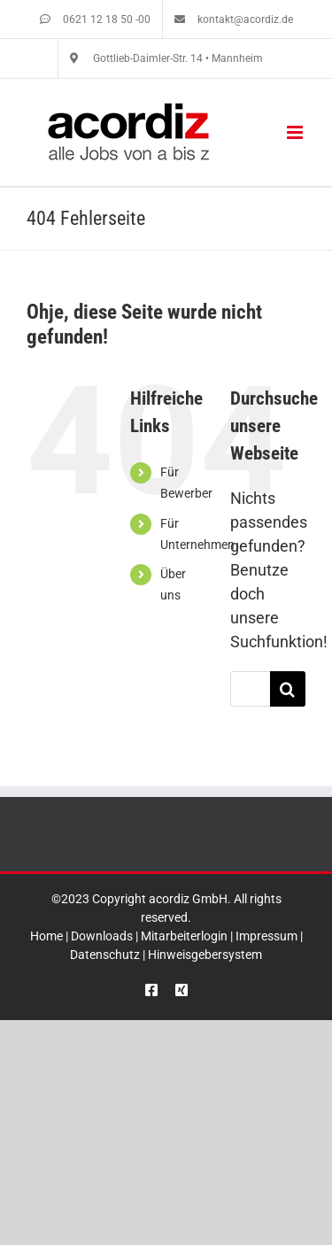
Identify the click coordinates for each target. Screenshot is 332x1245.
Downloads (102, 936)
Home (46, 936)
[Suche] (287, 689)
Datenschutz (105, 954)
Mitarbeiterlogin (184, 936)
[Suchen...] (250, 689)
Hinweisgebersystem (205, 954)
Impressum (266, 936)
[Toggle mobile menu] (296, 132)
